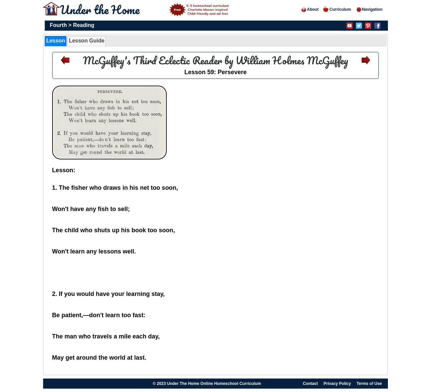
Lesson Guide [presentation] (86, 40)
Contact (310, 383)
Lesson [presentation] (55, 40)
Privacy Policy (337, 383)
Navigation (369, 9)
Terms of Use (369, 383)
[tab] (55, 41)
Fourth (58, 25)
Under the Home (145, 9)
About (310, 9)
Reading (83, 25)
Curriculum (337, 9)
